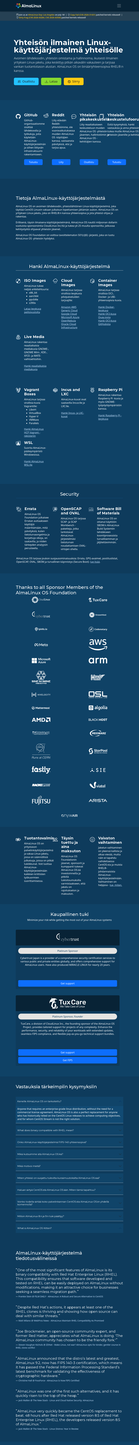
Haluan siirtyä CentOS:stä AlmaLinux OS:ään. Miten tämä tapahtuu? (56, 1040)
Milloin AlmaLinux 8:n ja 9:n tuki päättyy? (40, 1066)
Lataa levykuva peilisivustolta (32, 310)
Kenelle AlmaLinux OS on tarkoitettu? (39, 951)
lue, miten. (116, 735)
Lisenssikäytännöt (109, 1424)
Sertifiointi (50, 1414)
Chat (74, 1414)
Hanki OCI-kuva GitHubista (107, 322)
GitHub (48, 1421)
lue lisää (95, 561)
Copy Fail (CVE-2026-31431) (82, 14)
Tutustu (33, 162)
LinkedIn (76, 1441)
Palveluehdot (106, 1421)
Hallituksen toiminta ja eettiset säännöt (110, 1439)
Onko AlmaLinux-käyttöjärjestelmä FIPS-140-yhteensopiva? (52, 992)
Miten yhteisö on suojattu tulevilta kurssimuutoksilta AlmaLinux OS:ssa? (58, 1028)
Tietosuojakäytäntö (110, 1417)
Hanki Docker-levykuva (106, 308)
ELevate (48, 1438)
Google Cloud (69, 314)
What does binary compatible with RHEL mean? (45, 980)
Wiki (46, 1411)
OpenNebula (68, 320)
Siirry (75, 81)
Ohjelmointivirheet (54, 1424)
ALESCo (48, 1417)
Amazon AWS (68, 307)
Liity (61, 162)
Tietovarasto (51, 1428)
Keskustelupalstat (81, 1417)
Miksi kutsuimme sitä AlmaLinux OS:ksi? (40, 1004)
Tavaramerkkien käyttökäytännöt (108, 1429)
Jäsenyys (48, 1434)
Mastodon (77, 1434)
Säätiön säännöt (108, 1434)
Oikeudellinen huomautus (107, 1412)
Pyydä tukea (78, 1411)
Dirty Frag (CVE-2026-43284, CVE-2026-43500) (40, 17)
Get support (68, 833)
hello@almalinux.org (28, 1438)
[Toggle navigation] (119, 6)
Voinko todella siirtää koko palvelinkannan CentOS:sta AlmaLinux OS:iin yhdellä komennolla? (63, 1053)
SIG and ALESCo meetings (80, 1422)
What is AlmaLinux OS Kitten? (34, 1078)
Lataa (52, 81)
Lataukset (49, 1431)
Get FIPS (68, 910)
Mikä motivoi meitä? (29, 1016)
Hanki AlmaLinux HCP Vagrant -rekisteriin (34, 432)
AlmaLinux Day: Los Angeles (41, 14)
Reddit (75, 1428)
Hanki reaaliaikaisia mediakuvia (35, 367)
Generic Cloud (69, 310)
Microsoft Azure (70, 317)
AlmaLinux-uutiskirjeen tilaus (27, 1372)
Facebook (76, 1438)
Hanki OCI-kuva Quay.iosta (107, 315)
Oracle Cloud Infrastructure (69, 325)
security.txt (50, 1441)
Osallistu (26, 81)
